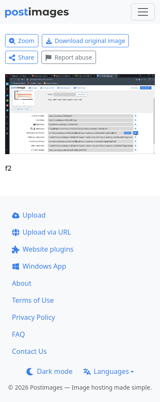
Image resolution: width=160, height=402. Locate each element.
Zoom (22, 41)
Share (21, 57)
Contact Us (29, 351)
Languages (106, 371)
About (21, 283)
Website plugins (42, 249)
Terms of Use (33, 300)
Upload (29, 215)
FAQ (18, 334)
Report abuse (68, 57)
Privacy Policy (33, 317)
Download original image (85, 41)
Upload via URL (41, 232)
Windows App (39, 266)
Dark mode (49, 371)
